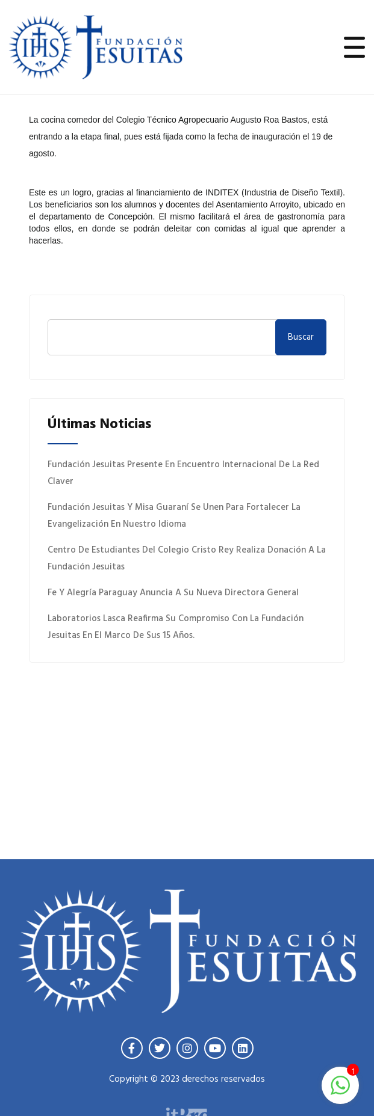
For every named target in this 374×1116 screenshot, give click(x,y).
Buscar (301, 337)
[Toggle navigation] (355, 47)
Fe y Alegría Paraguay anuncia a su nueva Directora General (173, 593)
